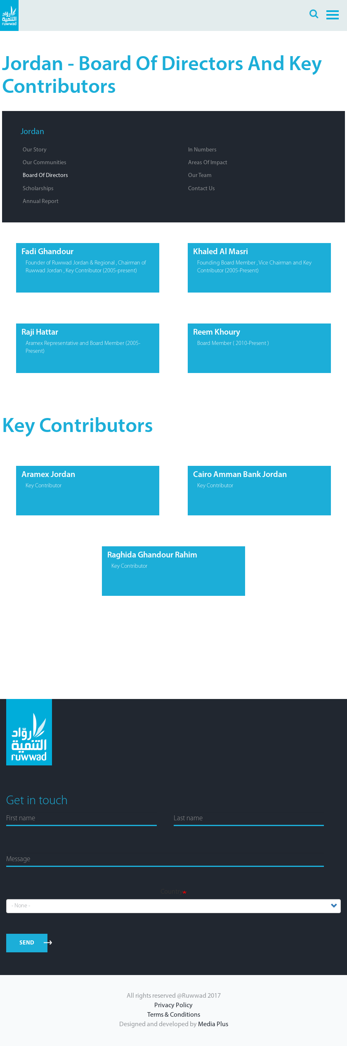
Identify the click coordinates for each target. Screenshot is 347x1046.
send (27, 943)
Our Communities (44, 163)
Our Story (35, 150)
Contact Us (201, 189)
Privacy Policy (173, 1005)
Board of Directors (45, 175)
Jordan (32, 132)
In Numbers (202, 150)
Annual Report (41, 201)
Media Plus (213, 1024)
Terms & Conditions (173, 1015)
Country (171, 892)
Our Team (200, 175)
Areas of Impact (207, 163)
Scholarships (38, 189)
